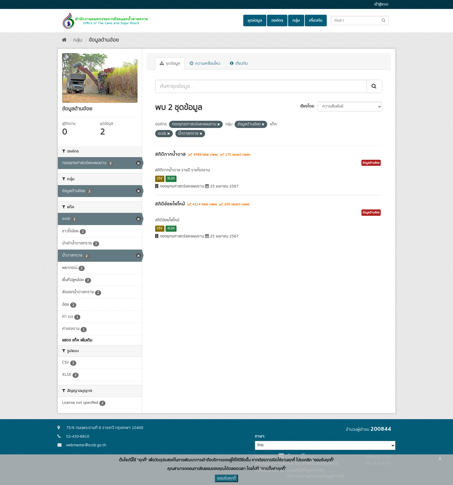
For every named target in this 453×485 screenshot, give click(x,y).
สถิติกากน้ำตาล (170, 154)
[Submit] (374, 86)
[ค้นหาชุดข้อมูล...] (261, 86)
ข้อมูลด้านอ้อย (104, 40)
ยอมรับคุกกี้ (226, 478)
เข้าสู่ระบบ (381, 4)
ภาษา (259, 436)
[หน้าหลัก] (64, 40)
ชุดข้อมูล (255, 20)
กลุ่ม (296, 20)
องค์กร (277, 20)
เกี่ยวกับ (315, 20)
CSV (159, 178)
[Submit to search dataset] (383, 20)
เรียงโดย (307, 106)
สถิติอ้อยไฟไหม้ (170, 204)
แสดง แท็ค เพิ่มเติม (77, 340)
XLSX (171, 178)
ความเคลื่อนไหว (205, 63)
